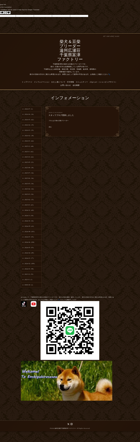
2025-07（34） (29, 173)
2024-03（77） (30, 258)
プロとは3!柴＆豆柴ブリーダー (59, 120)
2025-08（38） (29, 168)
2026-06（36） (29, 114)
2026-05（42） (30, 120)
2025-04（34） (30, 189)
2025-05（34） (29, 184)
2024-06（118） (30, 242)
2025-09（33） (29, 162)
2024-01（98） (29, 269)
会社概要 (76, 85)
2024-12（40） (30, 210)
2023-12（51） (29, 274)
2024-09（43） (30, 226)
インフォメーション (42, 82)
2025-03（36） (29, 194)
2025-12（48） (29, 146)
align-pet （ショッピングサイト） (103, 82)
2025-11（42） (29, 152)
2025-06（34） (30, 178)
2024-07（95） (30, 237)
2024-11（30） (29, 215)
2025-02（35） (29, 199)
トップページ (27, 82)
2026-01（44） (30, 141)
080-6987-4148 (113, 36)
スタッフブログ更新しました (61, 115)
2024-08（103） (30, 231)
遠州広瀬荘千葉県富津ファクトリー (65, 428)
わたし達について (58, 82)
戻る (50, 127)
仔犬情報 (70, 82)
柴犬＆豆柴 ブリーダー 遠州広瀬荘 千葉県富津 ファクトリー (70, 50)
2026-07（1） (29, 109)
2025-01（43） (29, 205)
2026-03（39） (29, 130)
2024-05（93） (30, 247)
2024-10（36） (29, 221)
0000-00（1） (29, 285)
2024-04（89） (30, 253)
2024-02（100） (30, 263)
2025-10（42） (29, 157)
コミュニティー (82, 82)
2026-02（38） (30, 136)
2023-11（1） (29, 279)
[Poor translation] (7, 12)
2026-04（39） (30, 125)
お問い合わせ (65, 85)
